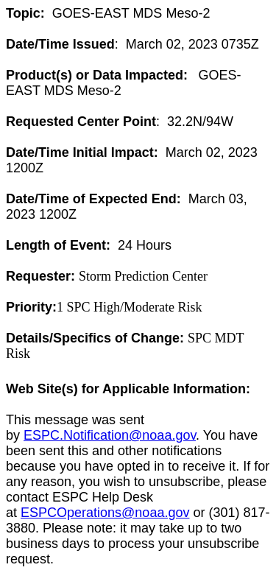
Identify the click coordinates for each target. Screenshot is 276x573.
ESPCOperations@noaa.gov (105, 512)
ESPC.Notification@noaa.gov (110, 435)
